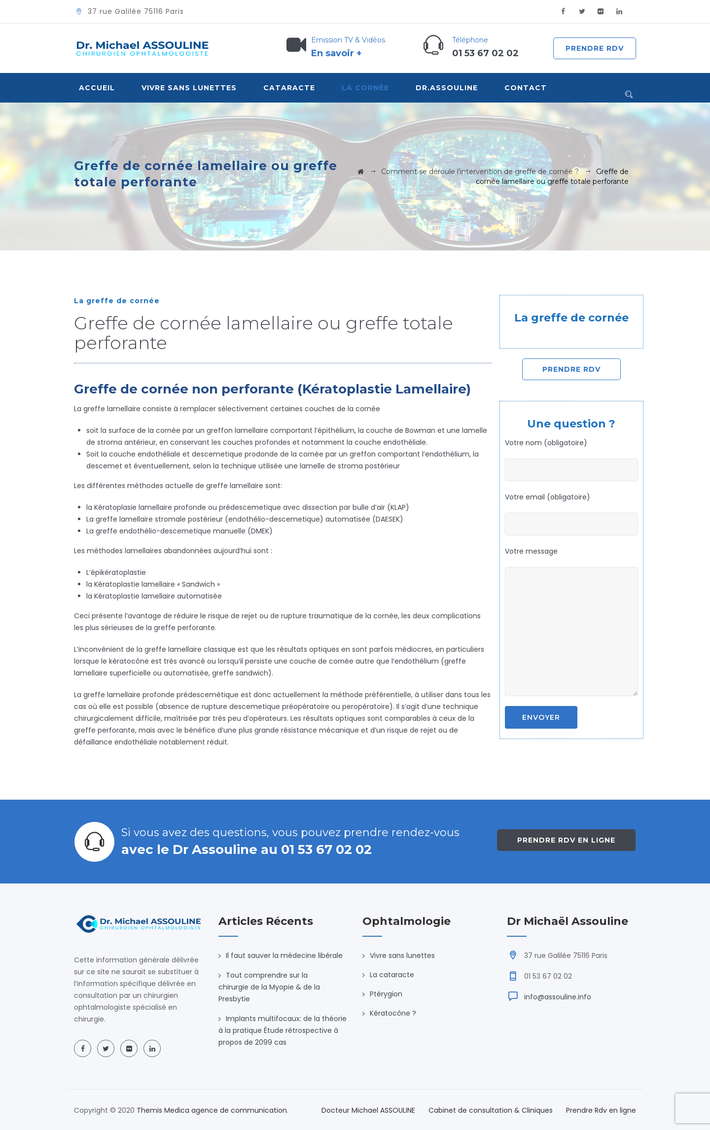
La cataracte (392, 975)
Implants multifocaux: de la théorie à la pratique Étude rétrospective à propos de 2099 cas (282, 1030)
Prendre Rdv (595, 48)
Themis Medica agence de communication (212, 1110)
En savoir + (336, 53)
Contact (525, 87)
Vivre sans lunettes (402, 955)
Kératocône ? (393, 1013)
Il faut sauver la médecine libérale (284, 955)
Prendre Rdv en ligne (566, 840)
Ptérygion (386, 994)
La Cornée (365, 87)
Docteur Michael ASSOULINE (368, 1110)
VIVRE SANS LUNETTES (189, 87)
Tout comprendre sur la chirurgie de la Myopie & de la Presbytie (269, 987)
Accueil (97, 87)
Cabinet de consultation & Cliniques (490, 1110)
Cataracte (289, 87)
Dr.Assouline (447, 87)
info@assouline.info (557, 997)
